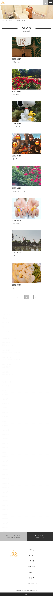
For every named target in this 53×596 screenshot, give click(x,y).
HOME (3, 20)
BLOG (10, 20)
